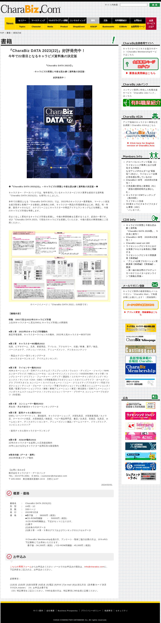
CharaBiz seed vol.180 (138, 243)
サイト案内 (38, 611)
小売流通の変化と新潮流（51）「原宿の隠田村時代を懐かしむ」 (141, 189)
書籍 (9, 33)
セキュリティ (122, 611)
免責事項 (108, 611)
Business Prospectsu (68, 611)
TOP (2, 33)
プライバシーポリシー (91, 611)
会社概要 (50, 611)
